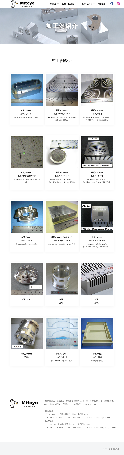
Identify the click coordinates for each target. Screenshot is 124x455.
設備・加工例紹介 (69, 4)
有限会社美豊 (114, 449)
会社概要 (53, 4)
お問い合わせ (87, 4)
